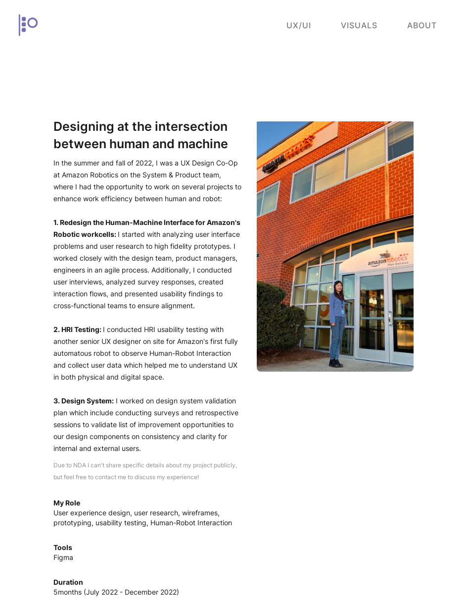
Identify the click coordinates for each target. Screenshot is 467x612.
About (422, 25)
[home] (27, 25)
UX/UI (298, 25)
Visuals (359, 25)
